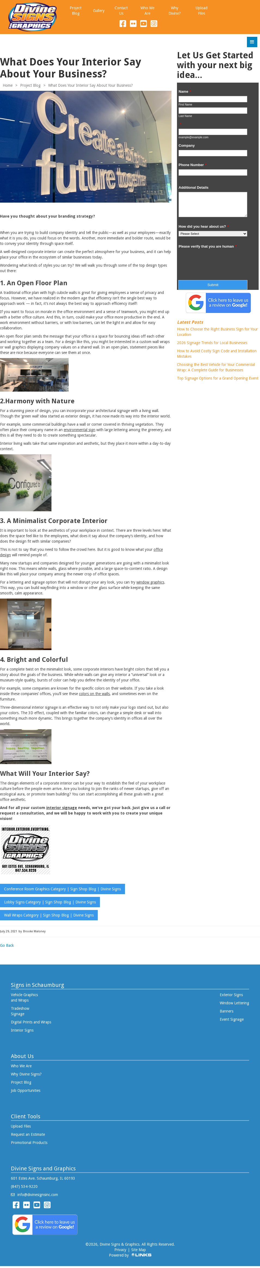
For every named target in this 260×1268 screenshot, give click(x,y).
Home (8, 85)
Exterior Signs (231, 994)
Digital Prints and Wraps (31, 1021)
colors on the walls (94, 694)
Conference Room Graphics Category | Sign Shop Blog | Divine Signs (62, 889)
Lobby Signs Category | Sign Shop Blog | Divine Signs (50, 902)
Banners (226, 1010)
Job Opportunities (25, 1089)
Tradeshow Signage (20, 1010)
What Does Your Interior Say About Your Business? (90, 85)
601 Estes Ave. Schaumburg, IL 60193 (43, 1177)
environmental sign (79, 430)
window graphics (150, 582)
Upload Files (21, 1125)
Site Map (138, 1249)
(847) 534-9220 (24, 1185)
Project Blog (30, 85)
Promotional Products (29, 1142)
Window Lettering (234, 1002)
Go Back (7, 945)
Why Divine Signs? (26, 1073)
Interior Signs (22, 1029)
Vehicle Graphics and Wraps (24, 997)
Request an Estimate (28, 1133)
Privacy (120, 1249)
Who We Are (21, 1065)
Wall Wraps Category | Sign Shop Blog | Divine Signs (49, 915)
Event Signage (232, 1018)
